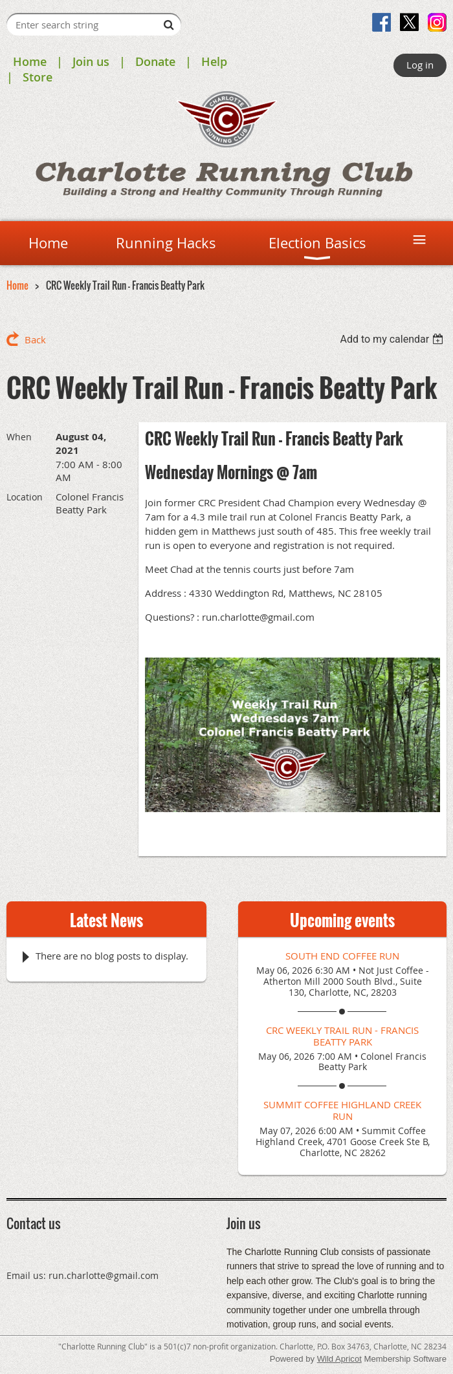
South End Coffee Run (342, 955)
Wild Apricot (339, 1359)
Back (35, 339)
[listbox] (393, 339)
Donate (155, 61)
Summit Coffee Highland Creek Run (342, 1110)
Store (37, 77)
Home (30, 61)
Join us (90, 61)
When (19, 437)
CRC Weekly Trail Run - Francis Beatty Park (342, 1036)
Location (24, 497)
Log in (420, 64)
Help (214, 61)
